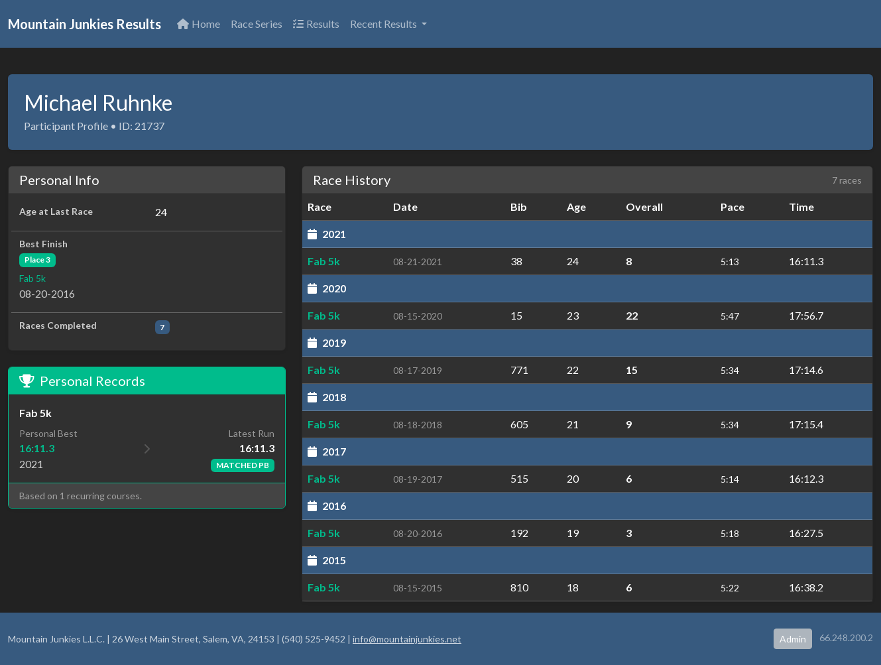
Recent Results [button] (384, 23)
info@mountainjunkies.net (407, 638)
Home (198, 23)
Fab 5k (32, 278)
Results (316, 23)
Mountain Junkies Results (84, 24)
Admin (793, 638)
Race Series (256, 23)
